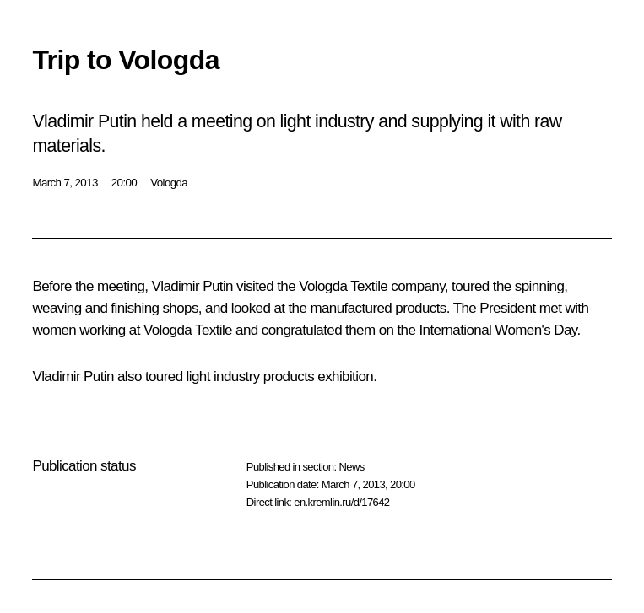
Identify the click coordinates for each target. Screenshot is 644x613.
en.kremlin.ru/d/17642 (341, 502)
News (351, 466)
